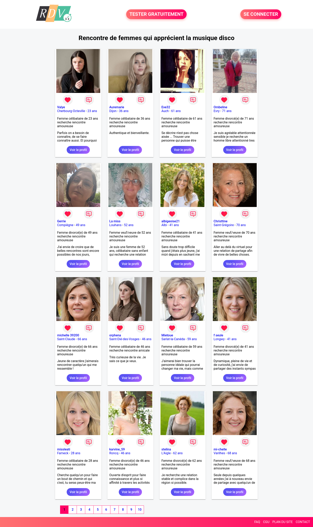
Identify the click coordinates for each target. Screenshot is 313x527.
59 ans (192, 339)
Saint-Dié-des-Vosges (124, 339)
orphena (115, 335)
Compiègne (65, 225)
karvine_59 (117, 449)
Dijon (113, 111)
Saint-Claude (66, 339)
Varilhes (219, 453)
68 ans (232, 453)
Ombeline (220, 107)
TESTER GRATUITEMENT (156, 14)
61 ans (176, 111)
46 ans (147, 339)
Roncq (113, 453)
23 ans (92, 111)
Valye (61, 107)
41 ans (174, 225)
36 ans (124, 111)
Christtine (221, 221)
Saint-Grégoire (224, 225)
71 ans (227, 111)
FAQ (257, 522)
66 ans (82, 339)
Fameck (62, 453)
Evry (217, 111)
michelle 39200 (68, 335)
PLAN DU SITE (282, 522)
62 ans (178, 453)
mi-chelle (220, 449)
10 (140, 509)
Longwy (219, 339)
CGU (266, 522)
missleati (63, 449)
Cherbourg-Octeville (71, 111)
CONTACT (303, 522)
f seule (218, 335)
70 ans (241, 225)
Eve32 (165, 107)
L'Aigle (166, 453)
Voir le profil (78, 150)
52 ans (129, 225)
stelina (166, 449)
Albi (164, 225)
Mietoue (167, 335)
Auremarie (116, 107)
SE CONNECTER (261, 14)
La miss (115, 221)
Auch (165, 111)
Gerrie (61, 221)
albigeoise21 (170, 221)
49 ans (80, 225)
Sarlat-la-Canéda (173, 339)
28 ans (75, 453)
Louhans (115, 225)
